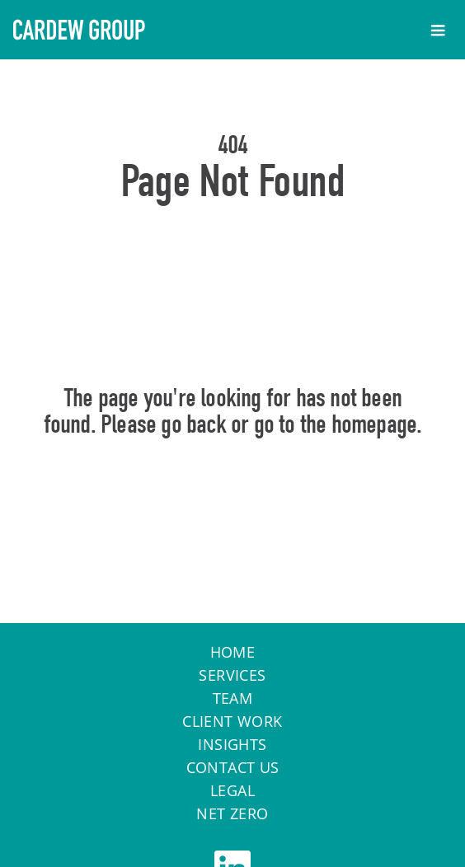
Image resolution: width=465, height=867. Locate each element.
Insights (232, 744)
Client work (232, 721)
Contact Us (232, 767)
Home (233, 495)
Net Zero (232, 813)
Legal (232, 790)
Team (233, 698)
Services (232, 675)
